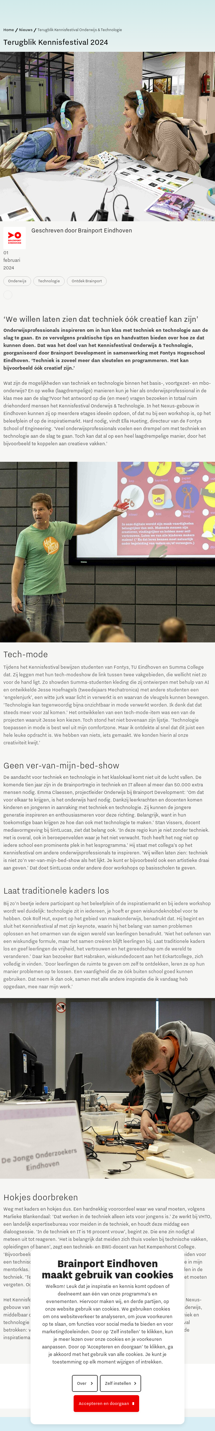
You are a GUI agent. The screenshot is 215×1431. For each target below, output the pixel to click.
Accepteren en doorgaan (104, 1403)
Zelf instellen (118, 1383)
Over (82, 1383)
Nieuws (25, 30)
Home (8, 30)
